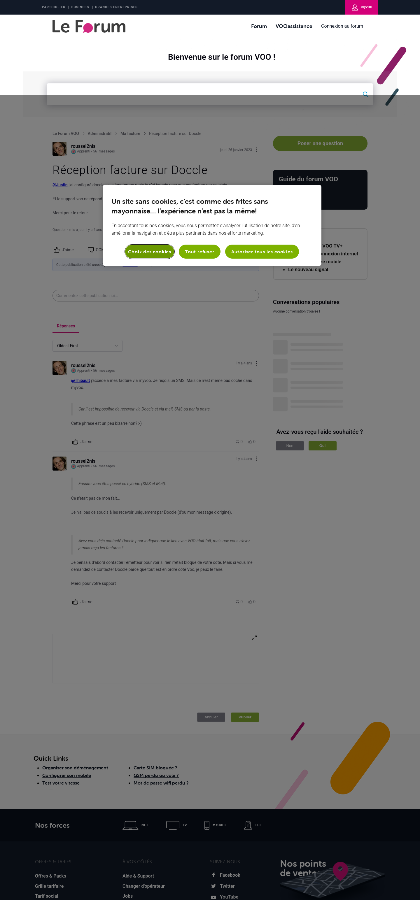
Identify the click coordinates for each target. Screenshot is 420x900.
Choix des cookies (149, 157)
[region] (212, 130)
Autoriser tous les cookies (262, 157)
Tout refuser (199, 157)
